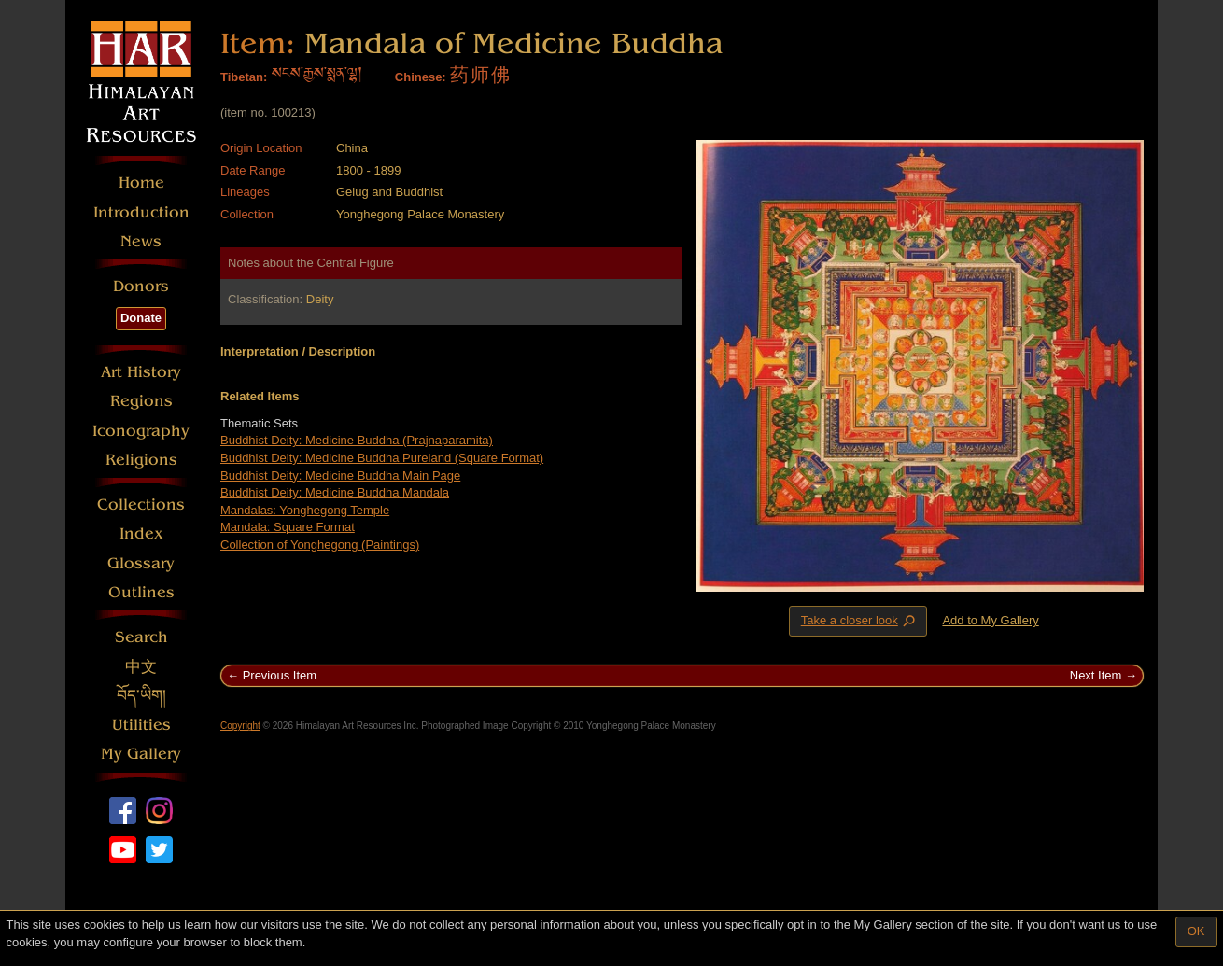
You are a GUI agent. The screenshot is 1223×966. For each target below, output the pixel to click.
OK (1196, 931)
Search (141, 637)
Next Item (1096, 675)
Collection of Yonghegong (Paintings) (319, 545)
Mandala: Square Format (287, 527)
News (141, 241)
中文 (141, 667)
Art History (141, 372)
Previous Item (279, 675)
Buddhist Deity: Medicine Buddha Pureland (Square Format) (381, 458)
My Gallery (141, 754)
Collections (141, 504)
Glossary (141, 563)
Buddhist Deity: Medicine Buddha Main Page (340, 476)
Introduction (141, 212)
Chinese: (420, 77)
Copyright (240, 726)
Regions (141, 401)
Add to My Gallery (990, 620)
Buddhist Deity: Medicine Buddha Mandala (334, 492)
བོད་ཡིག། (141, 696)
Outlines (141, 592)
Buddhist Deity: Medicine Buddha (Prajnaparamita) (356, 440)
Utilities (141, 725)
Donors (141, 286)
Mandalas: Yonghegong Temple (304, 510)
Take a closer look (860, 620)
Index (141, 533)
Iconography (141, 431)
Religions (141, 460)
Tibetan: (243, 77)
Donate (141, 318)
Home (141, 182)
